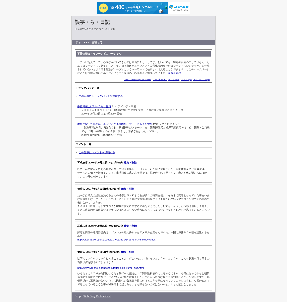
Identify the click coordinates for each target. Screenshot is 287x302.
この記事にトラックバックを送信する (101, 96)
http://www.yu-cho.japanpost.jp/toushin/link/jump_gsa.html (110, 267)
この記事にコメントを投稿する (97, 152)
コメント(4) (186, 79)
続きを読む (174, 72)
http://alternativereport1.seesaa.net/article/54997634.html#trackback (116, 239)
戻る (78, 42)
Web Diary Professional (97, 296)
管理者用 (97, 42)
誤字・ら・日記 (92, 22)
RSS (86, 42)
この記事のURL (160, 79)
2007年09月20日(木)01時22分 (137, 79)
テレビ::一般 (174, 79)
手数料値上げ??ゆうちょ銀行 (94, 106)
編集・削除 (130, 162)
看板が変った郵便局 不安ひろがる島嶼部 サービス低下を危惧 (114, 123)
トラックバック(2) (201, 79)
